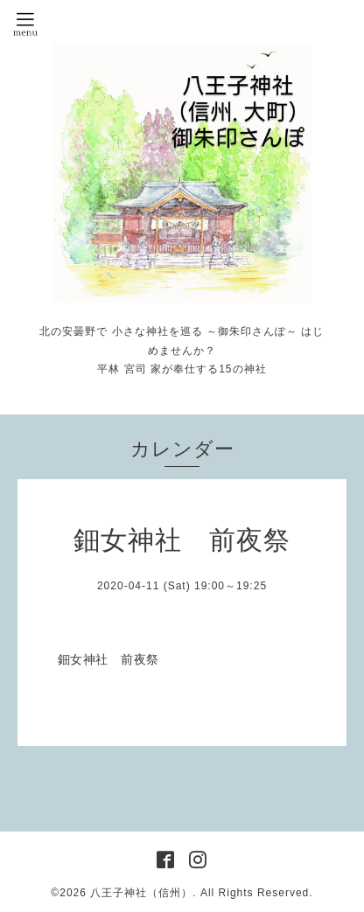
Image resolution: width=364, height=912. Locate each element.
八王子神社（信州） (141, 893)
